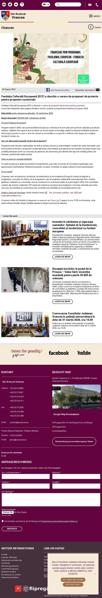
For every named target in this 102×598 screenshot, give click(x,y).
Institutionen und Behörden (11, 560)
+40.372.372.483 (17, 412)
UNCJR (46, 557)
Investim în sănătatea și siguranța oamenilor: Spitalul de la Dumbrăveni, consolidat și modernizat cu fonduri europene (74, 226)
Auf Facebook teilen (60, 90)
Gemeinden (5, 563)
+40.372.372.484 (17, 416)
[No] (95, 574)
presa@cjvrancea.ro (18, 440)
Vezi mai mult (72, 584)
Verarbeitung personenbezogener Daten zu (59, 521)
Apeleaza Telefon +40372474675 (97, 5)
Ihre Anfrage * (8, 492)
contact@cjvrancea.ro (19, 422)
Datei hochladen (9, 509)
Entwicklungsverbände (10, 566)
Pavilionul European (74, 108)
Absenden (12, 529)
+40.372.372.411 (17, 401)
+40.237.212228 (16, 407)
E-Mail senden (90, 5)
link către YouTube (84, 352)
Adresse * (56, 472)
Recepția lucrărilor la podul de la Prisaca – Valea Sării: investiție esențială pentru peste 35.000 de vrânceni (72, 273)
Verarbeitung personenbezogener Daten (74, 441)
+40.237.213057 (16, 392)
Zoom (53, 200)
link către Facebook (59, 352)
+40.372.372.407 (17, 397)
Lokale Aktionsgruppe (9, 569)
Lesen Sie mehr (62, 257)
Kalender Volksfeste (9, 557)
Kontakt (4, 554)
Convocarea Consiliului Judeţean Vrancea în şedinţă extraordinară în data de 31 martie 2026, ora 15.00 (73, 316)
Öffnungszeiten (59, 427)
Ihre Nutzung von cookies (11, 575)
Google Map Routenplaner (66, 414)
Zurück (94, 27)
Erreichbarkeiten (59, 431)
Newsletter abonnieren (85, 90)
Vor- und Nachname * (11, 472)
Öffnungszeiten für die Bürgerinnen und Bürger (72, 423)
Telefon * (6, 482)
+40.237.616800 (16, 388)
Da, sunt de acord (73, 580)
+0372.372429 (16, 435)
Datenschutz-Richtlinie (9, 577)
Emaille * (56, 482)
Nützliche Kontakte (8, 572)
